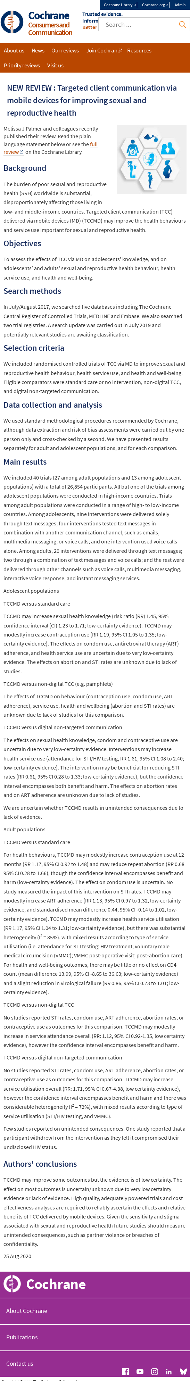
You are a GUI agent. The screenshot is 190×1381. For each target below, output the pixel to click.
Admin (180, 4)
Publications (22, 1337)
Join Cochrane (103, 50)
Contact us (19, 1363)
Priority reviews (22, 65)
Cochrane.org (153, 4)
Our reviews (65, 50)
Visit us (55, 65)
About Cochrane (26, 1311)
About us (14, 50)
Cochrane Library (118, 4)
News (38, 50)
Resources (139, 50)
